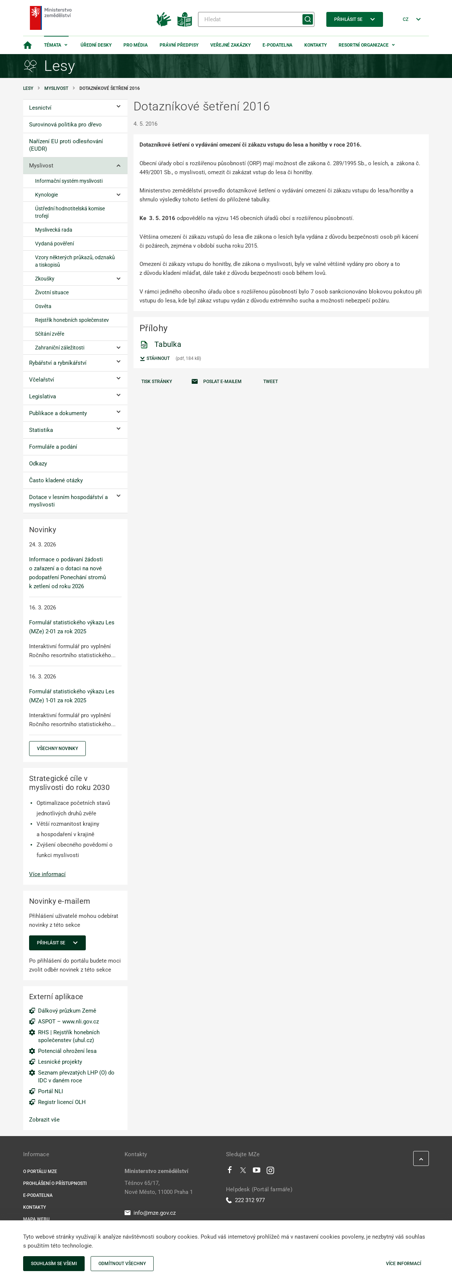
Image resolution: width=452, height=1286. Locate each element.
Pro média (135, 45)
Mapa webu (36, 1219)
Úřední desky (96, 45)
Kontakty (315, 45)
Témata (52, 45)
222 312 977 (245, 1200)
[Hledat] (256, 19)
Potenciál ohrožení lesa (67, 1051)
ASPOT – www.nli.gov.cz (68, 1021)
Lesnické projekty (60, 1061)
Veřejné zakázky (230, 45)
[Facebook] (229, 1172)
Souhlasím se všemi (54, 1263)
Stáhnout (154, 359)
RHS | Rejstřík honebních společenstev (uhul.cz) (69, 1036)
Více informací (47, 874)
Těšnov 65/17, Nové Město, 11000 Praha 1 (159, 1187)
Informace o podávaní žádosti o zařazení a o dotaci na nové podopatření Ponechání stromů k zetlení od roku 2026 (67, 573)
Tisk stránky (156, 381)
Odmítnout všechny (122, 1263)
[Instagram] (270, 1172)
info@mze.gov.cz (150, 1213)
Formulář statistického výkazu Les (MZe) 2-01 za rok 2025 (71, 627)
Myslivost (56, 88)
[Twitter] (243, 1172)
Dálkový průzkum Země (67, 1010)
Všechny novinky (57, 748)
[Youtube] (257, 1172)
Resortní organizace (364, 45)
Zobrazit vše (44, 1119)
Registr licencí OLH (62, 1102)
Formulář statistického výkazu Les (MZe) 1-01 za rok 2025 (71, 696)
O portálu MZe (40, 1171)
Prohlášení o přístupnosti (55, 1183)
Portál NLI (50, 1091)
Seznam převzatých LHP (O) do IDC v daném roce (76, 1076)
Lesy (28, 88)
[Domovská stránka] (27, 45)
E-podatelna (277, 45)
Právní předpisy (179, 45)
